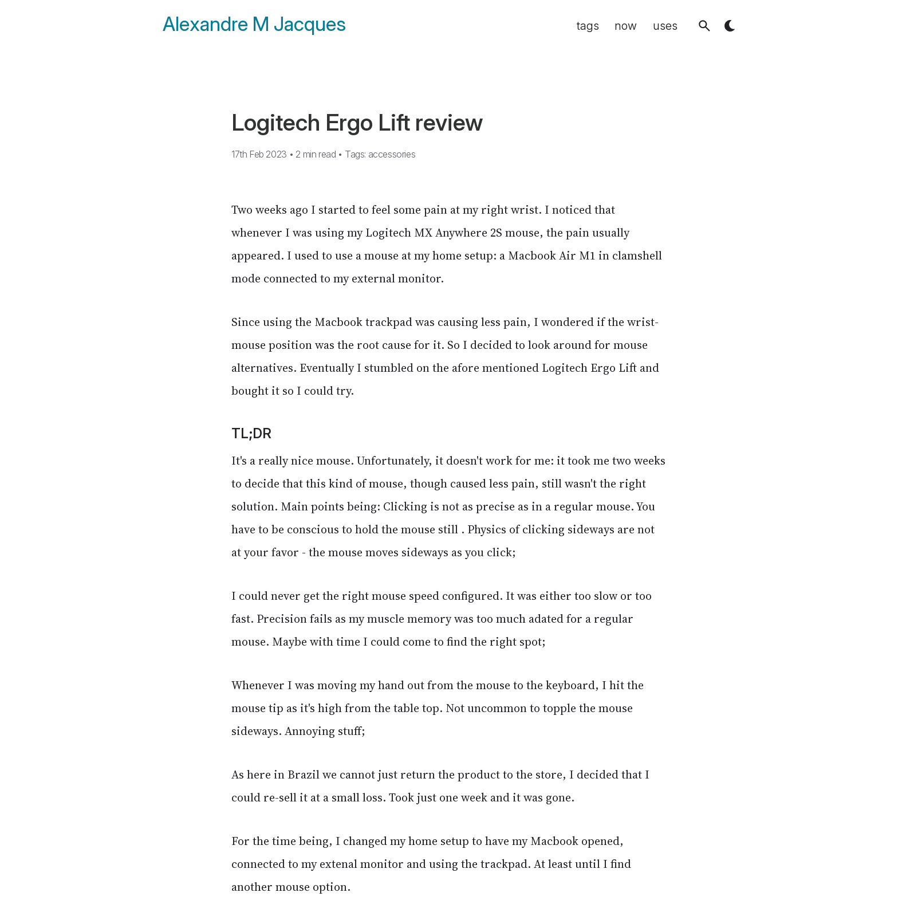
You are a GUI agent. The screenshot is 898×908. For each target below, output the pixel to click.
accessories (392, 154)
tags (588, 26)
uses (665, 26)
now (626, 26)
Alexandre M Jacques (254, 24)
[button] (704, 25)
